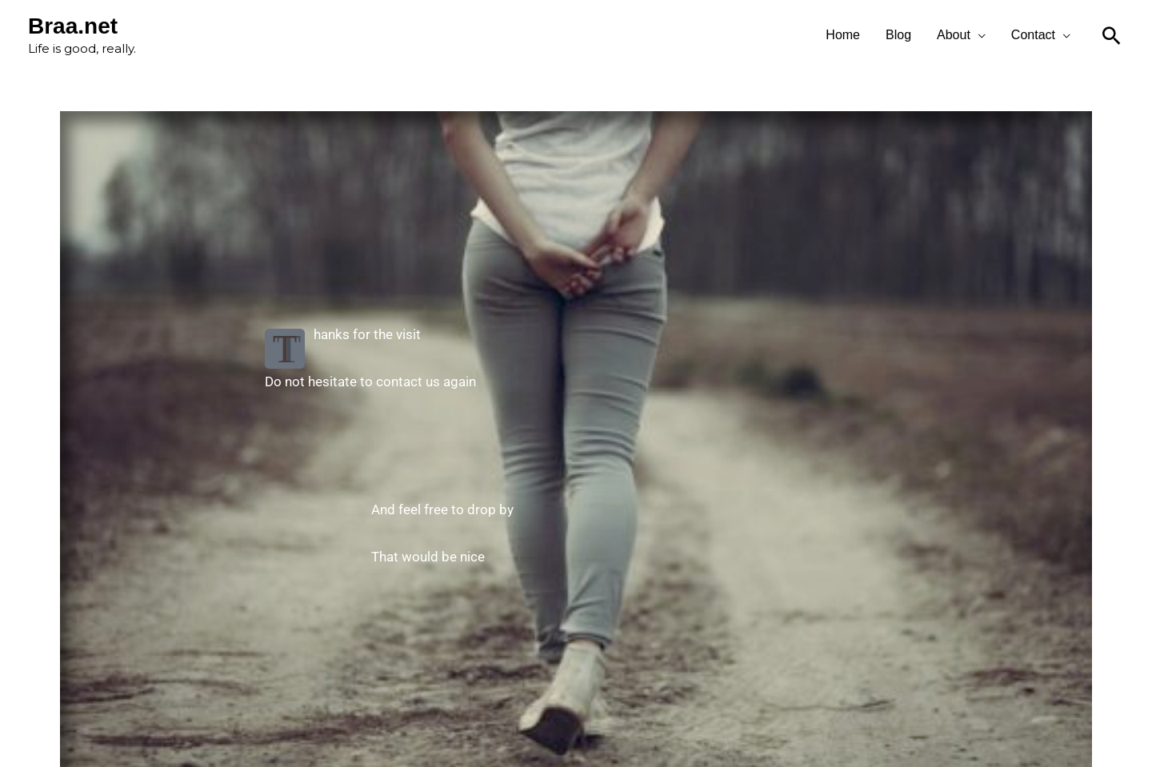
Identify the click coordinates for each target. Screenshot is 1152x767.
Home (843, 35)
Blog (898, 35)
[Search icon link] (1111, 35)
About (953, 35)
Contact (1033, 35)
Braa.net (73, 26)
